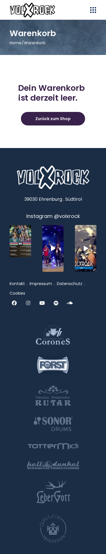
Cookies (17, 293)
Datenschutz (69, 283)
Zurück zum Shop (53, 119)
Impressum (41, 283)
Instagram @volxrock (53, 216)
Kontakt (17, 283)
